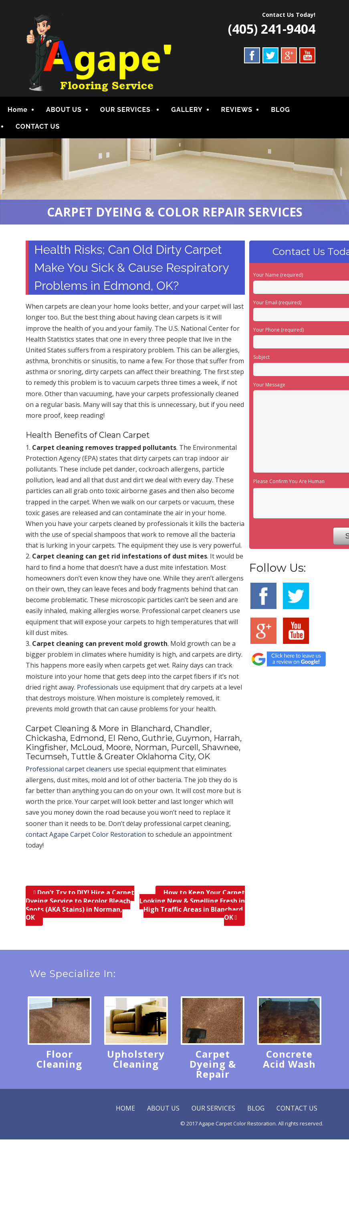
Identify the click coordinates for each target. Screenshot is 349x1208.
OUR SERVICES (125, 109)
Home (18, 109)
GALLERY (186, 109)
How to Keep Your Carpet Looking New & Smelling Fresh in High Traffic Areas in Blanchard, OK (192, 905)
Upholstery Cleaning (136, 1058)
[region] (174, 181)
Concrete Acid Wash (289, 1058)
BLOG (280, 109)
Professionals (97, 687)
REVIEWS (237, 109)
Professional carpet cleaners (68, 769)
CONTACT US (38, 126)
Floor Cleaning (59, 1058)
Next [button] (339, 180)
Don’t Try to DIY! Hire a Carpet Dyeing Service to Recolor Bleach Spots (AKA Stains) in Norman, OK (80, 905)
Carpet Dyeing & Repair (213, 1064)
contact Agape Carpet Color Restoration (86, 834)
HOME (125, 1108)
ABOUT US (64, 109)
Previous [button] (10, 180)
